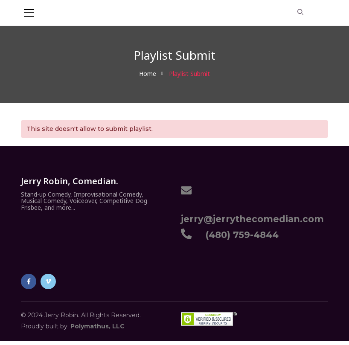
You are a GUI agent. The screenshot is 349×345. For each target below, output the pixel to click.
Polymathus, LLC (97, 326)
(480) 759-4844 (239, 234)
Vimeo (48, 281)
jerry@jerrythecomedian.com (252, 214)
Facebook (29, 281)
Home (147, 74)
